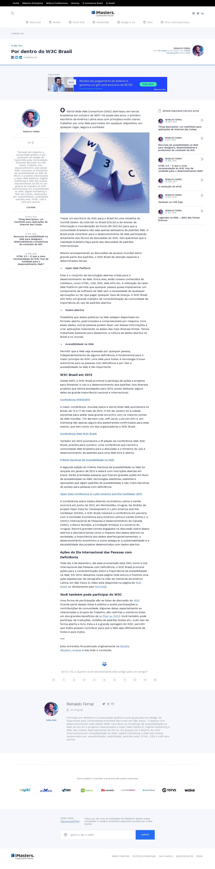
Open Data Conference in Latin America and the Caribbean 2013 (101, 494)
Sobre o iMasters (120, 856)
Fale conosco (166, 856)
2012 (188, 53)
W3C (136, 600)
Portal (16, 3)
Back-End (33, 22)
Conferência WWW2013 (75, 399)
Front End (76, 22)
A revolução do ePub (170, 186)
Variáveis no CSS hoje (170, 202)
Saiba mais (51, 720)
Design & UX (126, 22)
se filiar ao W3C (109, 616)
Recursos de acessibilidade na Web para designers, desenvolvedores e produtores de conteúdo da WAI (31, 240)
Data (147, 22)
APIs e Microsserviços (175, 22)
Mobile (54, 22)
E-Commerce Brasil (93, 3)
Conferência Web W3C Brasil (78, 433)
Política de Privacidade (144, 856)
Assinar (145, 835)
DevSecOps (101, 22)
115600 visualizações (178, 51)
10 (155, 680)
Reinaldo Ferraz (182, 48)
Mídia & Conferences (57, 3)
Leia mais (30, 207)
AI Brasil (110, 3)
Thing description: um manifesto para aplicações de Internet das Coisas (31, 222)
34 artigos (162, 50)
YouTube (100, 586)
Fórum (199, 856)
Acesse (77, 650)
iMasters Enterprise (32, 3)
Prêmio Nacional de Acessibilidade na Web (87, 460)
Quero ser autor (184, 856)
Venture (75, 3)
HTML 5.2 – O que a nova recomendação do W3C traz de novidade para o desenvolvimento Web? (30, 260)
